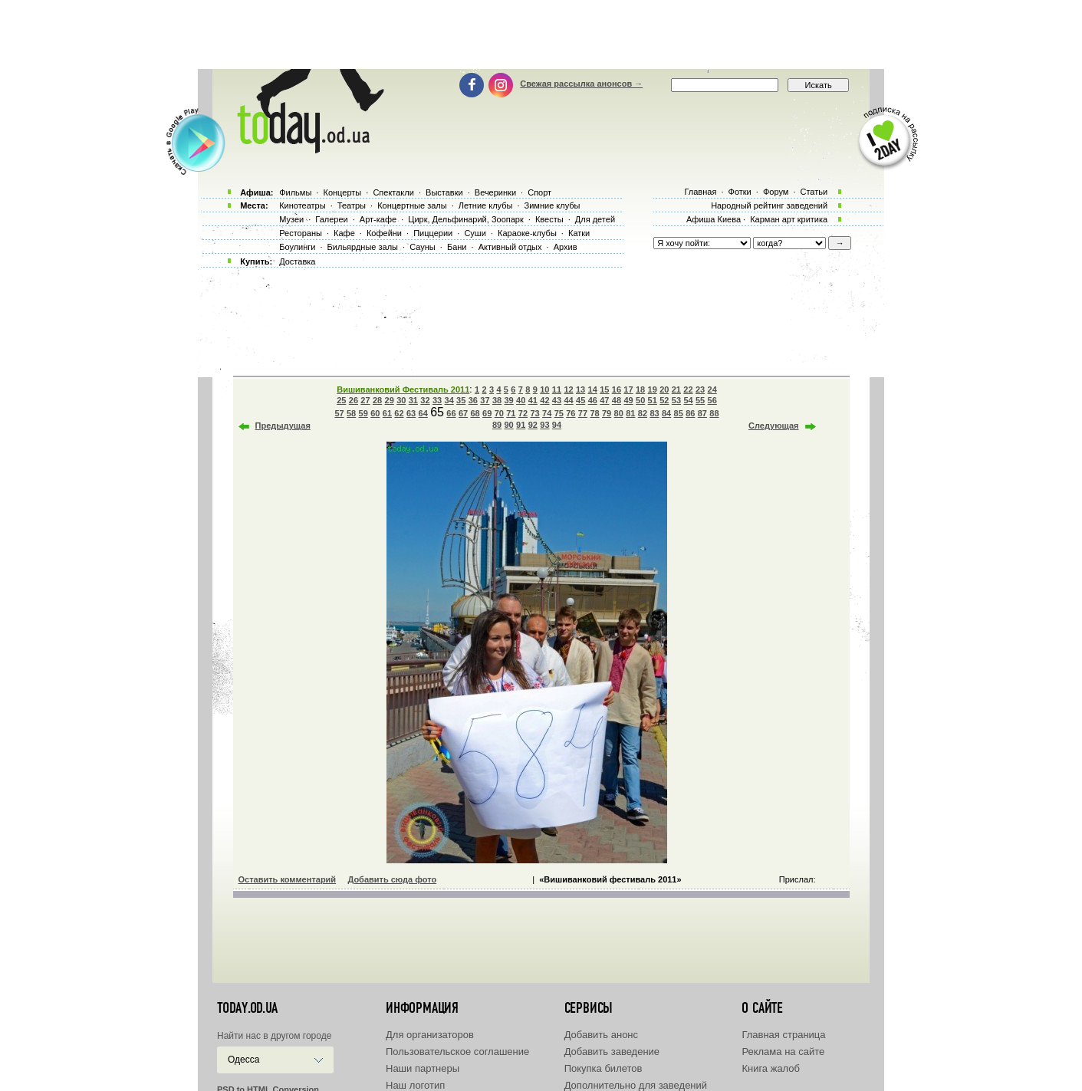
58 (351, 413)
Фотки (739, 191)
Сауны (422, 246)
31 (413, 400)
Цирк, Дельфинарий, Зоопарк (465, 219)
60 (375, 413)
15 (604, 389)
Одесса (243, 1059)
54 (687, 400)
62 (398, 413)
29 (389, 400)
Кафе (344, 233)
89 (497, 424)
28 (377, 400)
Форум (775, 191)
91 (520, 424)
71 (510, 413)
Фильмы (295, 192)
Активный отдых (510, 246)
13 (580, 389)
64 (423, 413)
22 (687, 389)
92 (533, 424)
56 (712, 400)
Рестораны (300, 233)
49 (628, 400)
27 (365, 400)
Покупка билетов (603, 1068)
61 (387, 413)
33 (437, 400)
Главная (700, 191)
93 (544, 424)
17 (628, 389)
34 (449, 400)
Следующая (773, 425)
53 (676, 400)
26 (353, 400)
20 (664, 389)
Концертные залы (411, 205)
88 (714, 413)
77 (582, 413)
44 (568, 400)
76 (570, 413)
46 (592, 400)
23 (700, 389)
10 (544, 389)
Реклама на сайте (783, 1051)
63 (411, 413)
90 (508, 424)
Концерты (342, 192)
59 (363, 413)
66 (450, 413)
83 (654, 413)
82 (642, 413)
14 (592, 389)
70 (499, 413)
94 (556, 424)
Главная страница (783, 1034)
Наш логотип (415, 1085)
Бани (457, 246)
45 (580, 400)
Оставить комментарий (287, 879)
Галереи (331, 219)
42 (544, 400)
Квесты (549, 219)
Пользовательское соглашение (457, 1051)
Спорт (539, 192)
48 (616, 400)
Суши (474, 233)
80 (618, 413)
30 (401, 400)
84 (666, 413)
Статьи (814, 191)
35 (460, 400)
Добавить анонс (601, 1034)
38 (497, 400)
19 (652, 389)
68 (474, 413)
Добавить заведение (611, 1051)
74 (546, 413)
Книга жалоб (771, 1068)
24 (712, 389)
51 (652, 400)
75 (559, 413)
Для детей (595, 219)
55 (700, 400)
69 (487, 413)
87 (702, 413)
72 (523, 413)
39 (508, 400)
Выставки (444, 192)
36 (473, 400)
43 (556, 400)
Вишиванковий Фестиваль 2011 (403, 389)
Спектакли (393, 192)
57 (339, 413)
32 (424, 400)
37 (484, 400)
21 (676, 389)
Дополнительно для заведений (635, 1085)
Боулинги (297, 246)
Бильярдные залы (362, 246)
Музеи (291, 219)
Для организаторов (430, 1034)
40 (520, 400)
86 (690, 413)
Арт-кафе (378, 219)
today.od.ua (247, 1008)
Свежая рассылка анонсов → (581, 83)
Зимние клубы (552, 205)
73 (534, 413)
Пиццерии (432, 233)
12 (568, 389)
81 (630, 413)
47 (604, 400)
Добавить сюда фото (391, 879)
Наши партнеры (422, 1068)
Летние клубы (486, 205)
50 (640, 400)
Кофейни (384, 233)
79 (606, 413)
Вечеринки (495, 192)
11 (556, 389)
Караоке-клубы (527, 233)
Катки (579, 233)
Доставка (297, 261)
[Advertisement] (541, 34)
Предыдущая (283, 425)
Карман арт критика (788, 219)
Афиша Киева (713, 219)
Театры (351, 205)
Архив (565, 246)
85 (678, 413)
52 (664, 400)
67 (463, 413)
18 (640, 389)
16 (616, 389)
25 (341, 400)
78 (594, 413)
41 (533, 400)
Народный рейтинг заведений (769, 205)
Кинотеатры (302, 205)
